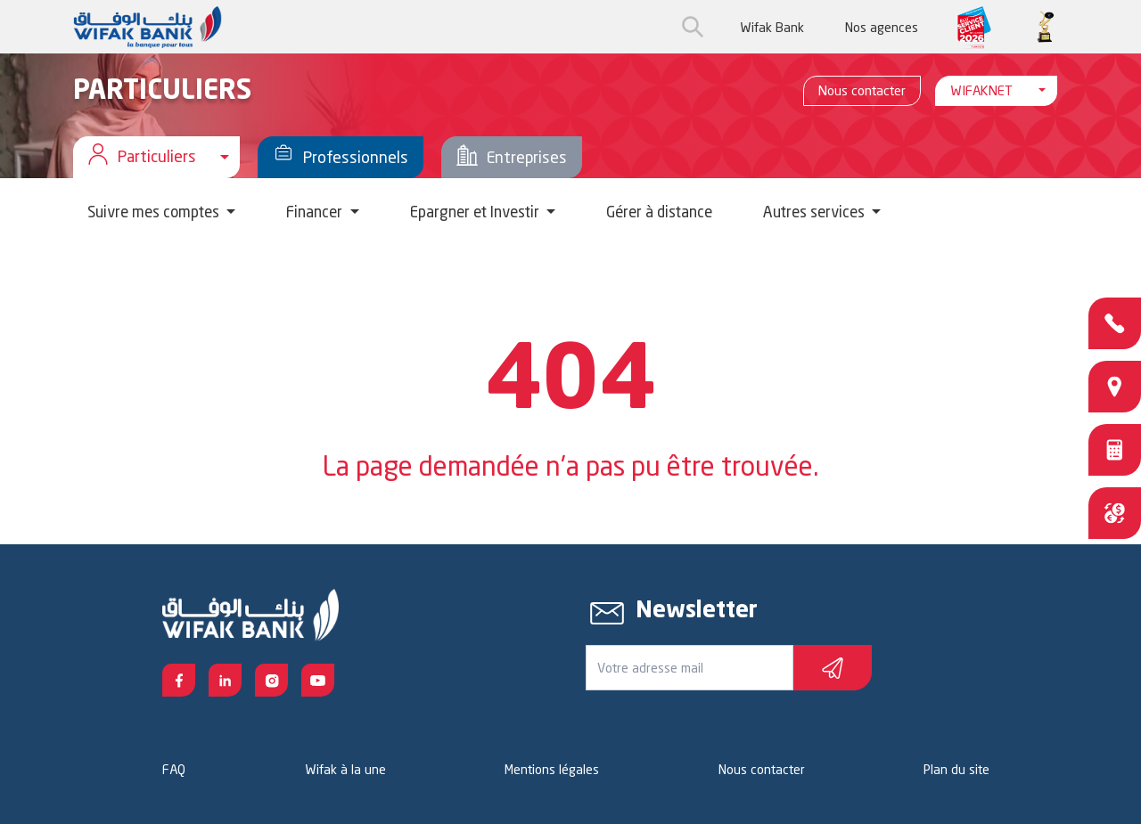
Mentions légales (552, 769)
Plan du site (956, 769)
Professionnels (340, 157)
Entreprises (511, 157)
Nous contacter (862, 90)
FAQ (173, 769)
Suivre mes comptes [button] (155, 211)
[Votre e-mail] (689, 667)
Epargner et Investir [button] (476, 211)
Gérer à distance (659, 211)
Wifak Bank (772, 27)
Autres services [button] (815, 211)
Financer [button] (316, 211)
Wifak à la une (345, 769)
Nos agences (881, 27)
